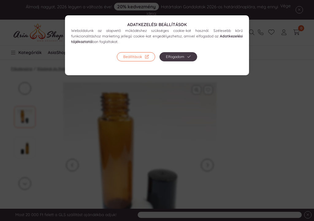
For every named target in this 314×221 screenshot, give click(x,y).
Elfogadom (175, 56)
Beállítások (132, 56)
